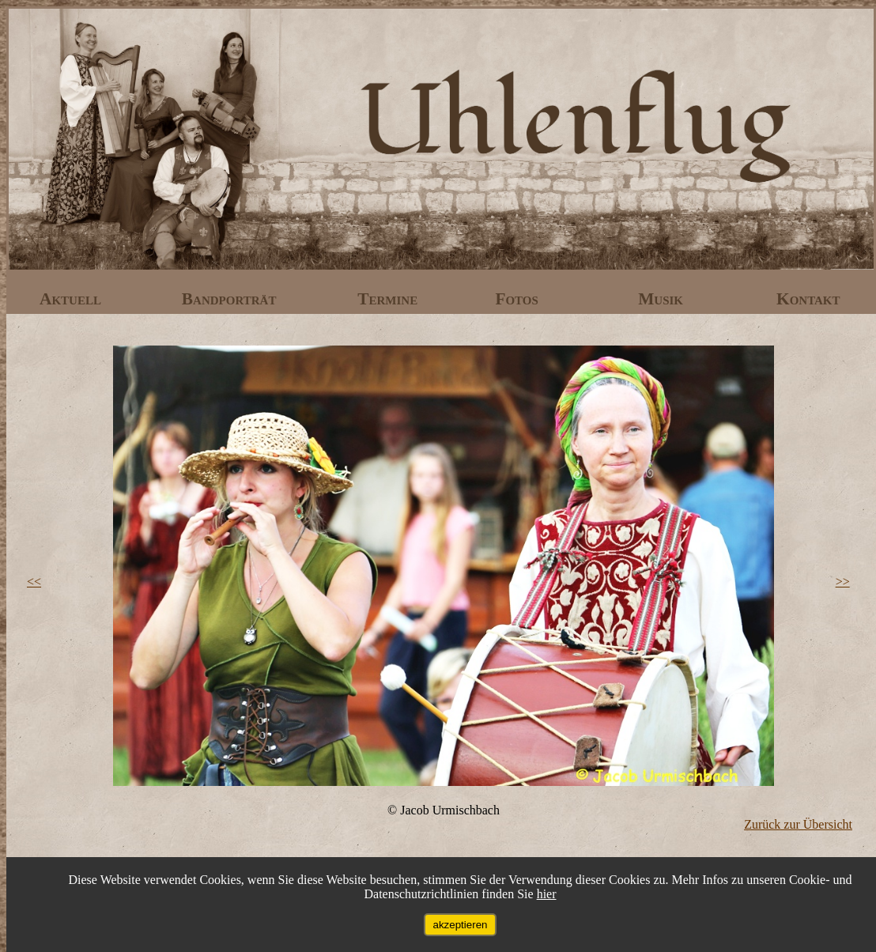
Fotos (518, 298)
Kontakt (808, 298)
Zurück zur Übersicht (798, 824)
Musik (662, 298)
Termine (389, 298)
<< (34, 581)
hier (547, 894)
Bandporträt (231, 298)
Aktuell (72, 298)
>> (843, 581)
